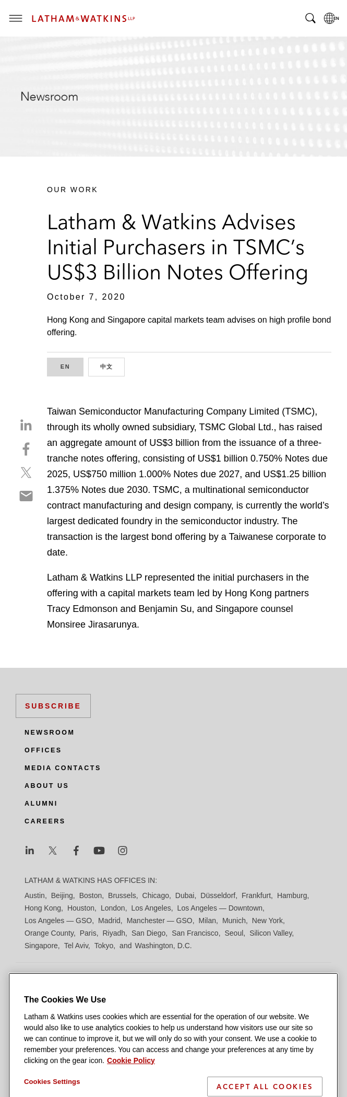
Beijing (62, 895)
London (113, 908)
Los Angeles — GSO (58, 920)
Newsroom (50, 732)
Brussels (122, 895)
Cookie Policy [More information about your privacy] (131, 1091)
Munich (234, 920)
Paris (88, 933)
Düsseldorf (217, 895)
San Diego (148, 933)
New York (267, 920)
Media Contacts (63, 768)
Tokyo (104, 945)
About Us (47, 785)
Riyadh (114, 933)
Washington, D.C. (163, 945)
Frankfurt (256, 895)
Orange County (49, 933)
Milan (207, 920)
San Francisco (195, 933)
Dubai (185, 895)
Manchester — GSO (160, 920)
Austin (35, 895)
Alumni (41, 803)
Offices (43, 750)
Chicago (155, 895)
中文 (112, 366)
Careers (45, 821)
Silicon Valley (270, 933)
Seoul (234, 933)
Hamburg (292, 895)
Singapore (41, 945)
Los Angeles (151, 908)
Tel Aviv (76, 945)
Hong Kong (43, 908)
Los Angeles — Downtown (219, 908)
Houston (80, 908)
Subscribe (53, 706)
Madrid (109, 920)
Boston (90, 895)
